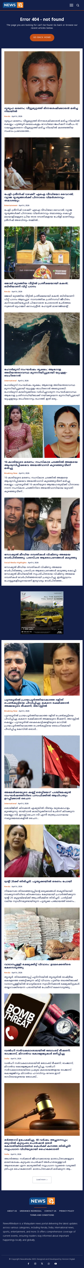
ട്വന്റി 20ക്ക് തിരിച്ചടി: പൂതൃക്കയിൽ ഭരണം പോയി (38, 881)
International (10, 381)
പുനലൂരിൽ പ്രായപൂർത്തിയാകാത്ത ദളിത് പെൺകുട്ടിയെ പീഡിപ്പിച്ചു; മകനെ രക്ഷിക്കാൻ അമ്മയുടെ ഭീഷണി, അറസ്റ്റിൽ (36, 703)
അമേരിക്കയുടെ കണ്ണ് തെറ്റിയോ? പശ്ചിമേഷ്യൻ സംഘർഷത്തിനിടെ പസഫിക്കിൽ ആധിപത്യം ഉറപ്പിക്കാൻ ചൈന (37, 795)
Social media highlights (15, 563)
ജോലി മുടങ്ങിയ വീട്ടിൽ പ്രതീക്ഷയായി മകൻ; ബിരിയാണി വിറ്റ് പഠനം (36, 285)
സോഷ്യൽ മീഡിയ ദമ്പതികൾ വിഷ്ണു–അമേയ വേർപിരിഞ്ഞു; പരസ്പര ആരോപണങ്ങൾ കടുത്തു (40, 556)
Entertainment (10, 206)
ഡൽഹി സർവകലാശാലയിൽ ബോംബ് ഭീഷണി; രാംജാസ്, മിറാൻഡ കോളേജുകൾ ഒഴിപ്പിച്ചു (37, 1052)
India (6, 1059)
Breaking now (10, 473)
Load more (42, 1180)
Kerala (7, 117)
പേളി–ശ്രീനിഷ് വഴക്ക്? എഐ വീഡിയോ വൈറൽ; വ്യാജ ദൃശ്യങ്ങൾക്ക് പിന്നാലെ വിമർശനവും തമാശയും (39, 197)
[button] (77, 5)
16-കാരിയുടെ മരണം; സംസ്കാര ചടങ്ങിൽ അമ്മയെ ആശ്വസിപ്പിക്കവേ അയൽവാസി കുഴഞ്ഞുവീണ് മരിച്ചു (41, 465)
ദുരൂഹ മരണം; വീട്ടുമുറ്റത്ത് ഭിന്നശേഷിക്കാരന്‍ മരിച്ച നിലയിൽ (41, 110)
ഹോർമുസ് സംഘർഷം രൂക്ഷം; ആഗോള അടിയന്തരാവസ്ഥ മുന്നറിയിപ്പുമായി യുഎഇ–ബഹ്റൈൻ (35, 372)
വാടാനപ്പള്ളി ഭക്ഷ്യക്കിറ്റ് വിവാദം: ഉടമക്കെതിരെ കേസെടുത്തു (37, 966)
